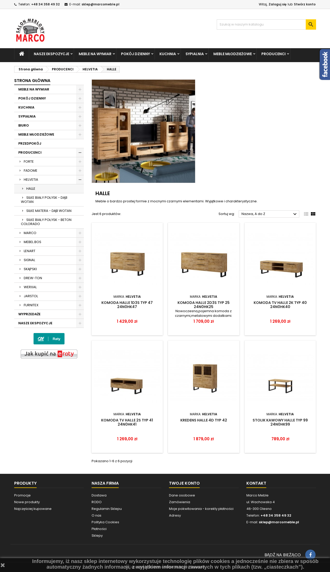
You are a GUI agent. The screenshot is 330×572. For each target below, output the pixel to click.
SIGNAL (29, 260)
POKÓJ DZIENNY (135, 53)
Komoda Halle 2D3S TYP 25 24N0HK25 (204, 304)
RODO (97, 502)
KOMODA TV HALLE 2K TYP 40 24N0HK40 (280, 304)
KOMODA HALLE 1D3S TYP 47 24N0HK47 (127, 304)
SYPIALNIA (195, 53)
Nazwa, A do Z (270, 214)
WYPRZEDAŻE (29, 314)
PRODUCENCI (273, 53)
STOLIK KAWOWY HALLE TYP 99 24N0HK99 (280, 422)
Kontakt (256, 483)
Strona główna (32, 81)
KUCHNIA (167, 53)
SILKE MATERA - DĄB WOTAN (49, 210)
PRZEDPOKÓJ (29, 143)
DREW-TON (33, 278)
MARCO (30, 232)
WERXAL (30, 287)
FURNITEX (31, 305)
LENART (29, 250)
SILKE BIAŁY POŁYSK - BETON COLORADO (46, 221)
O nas (96, 515)
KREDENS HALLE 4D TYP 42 (203, 420)
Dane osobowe (182, 495)
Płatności (99, 528)
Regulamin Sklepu (107, 508)
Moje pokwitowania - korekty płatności (201, 508)
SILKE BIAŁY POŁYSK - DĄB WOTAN (44, 199)
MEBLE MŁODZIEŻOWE (232, 53)
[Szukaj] (266, 24)
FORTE (29, 161)
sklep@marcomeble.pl (100, 4)
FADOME (30, 170)
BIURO (23, 125)
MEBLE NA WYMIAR (95, 53)
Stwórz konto (305, 4)
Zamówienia (179, 502)
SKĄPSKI (30, 269)
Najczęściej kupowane (33, 508)
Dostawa (99, 495)
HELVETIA (31, 179)
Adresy (175, 515)
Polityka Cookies (105, 522)
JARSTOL (31, 296)
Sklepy (97, 535)
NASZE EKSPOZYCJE (51, 53)
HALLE (30, 188)
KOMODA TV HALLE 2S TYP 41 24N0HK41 (127, 422)
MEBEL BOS (32, 241)
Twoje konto (184, 483)
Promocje (22, 495)
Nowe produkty (27, 502)
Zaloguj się (277, 4)
